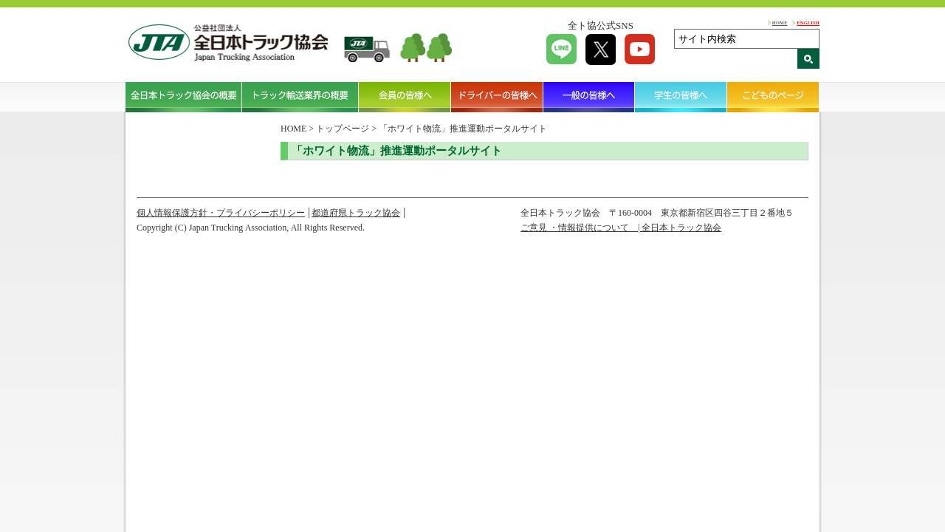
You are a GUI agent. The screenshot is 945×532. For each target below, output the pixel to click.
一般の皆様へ (589, 97)
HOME (780, 22)
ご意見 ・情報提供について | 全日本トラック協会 (620, 227)
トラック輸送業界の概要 (300, 97)
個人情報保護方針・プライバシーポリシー (221, 213)
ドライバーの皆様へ (497, 97)
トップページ (342, 128)
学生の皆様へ (681, 97)
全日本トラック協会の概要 (184, 97)
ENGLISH (808, 22)
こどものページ (773, 97)
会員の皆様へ (405, 97)
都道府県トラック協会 (356, 213)
